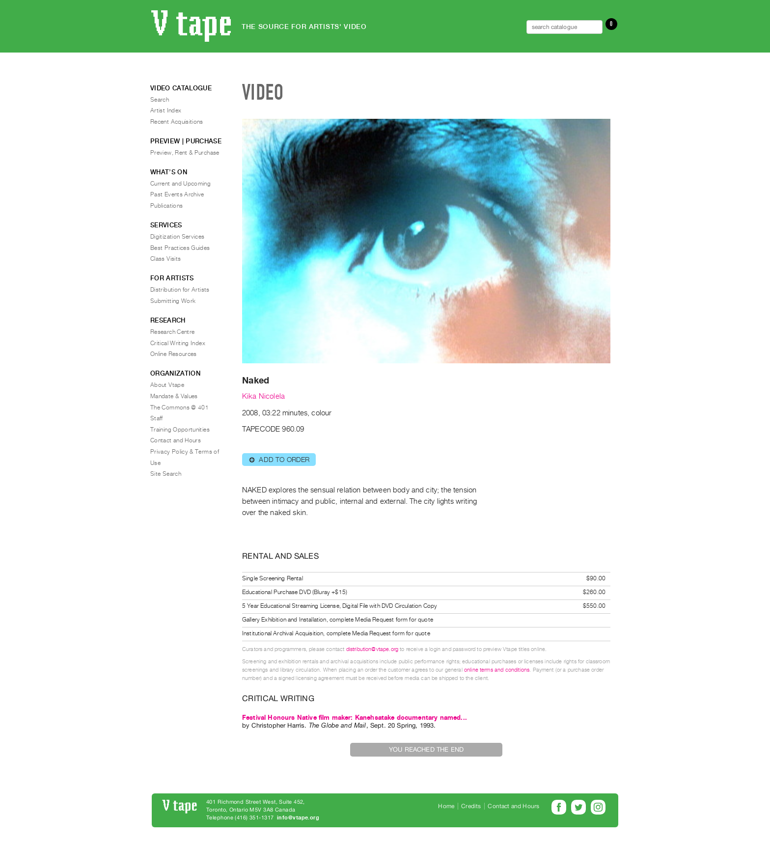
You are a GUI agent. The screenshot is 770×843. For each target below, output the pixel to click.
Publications (166, 205)
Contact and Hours (175, 440)
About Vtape (167, 384)
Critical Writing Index (177, 343)
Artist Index (165, 110)
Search (159, 99)
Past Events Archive (177, 194)
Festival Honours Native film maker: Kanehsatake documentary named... (354, 717)
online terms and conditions (496, 670)
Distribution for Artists (180, 289)
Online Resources (173, 354)
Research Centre (172, 331)
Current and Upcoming (180, 183)
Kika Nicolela (263, 396)
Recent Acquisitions (176, 121)
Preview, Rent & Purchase (185, 152)
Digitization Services (177, 236)
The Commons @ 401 (179, 407)
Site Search (165, 473)
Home (446, 806)
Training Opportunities (180, 429)
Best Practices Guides (180, 248)
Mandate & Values (174, 396)
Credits (471, 806)
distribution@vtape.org (372, 649)
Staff (156, 418)
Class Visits (165, 258)
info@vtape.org (298, 818)
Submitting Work (172, 301)
